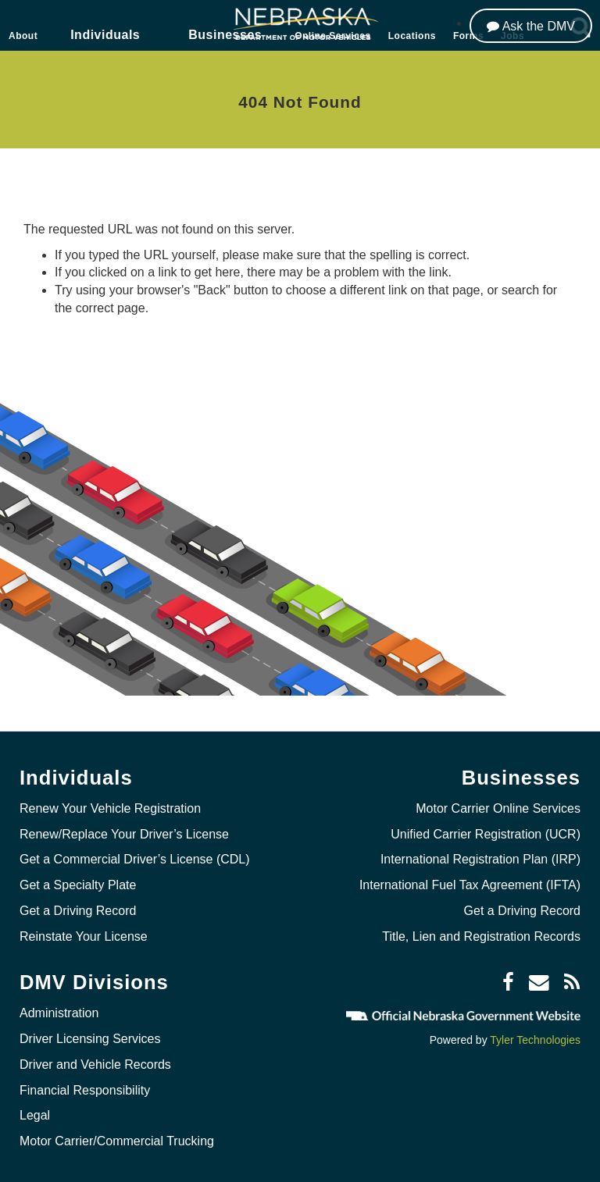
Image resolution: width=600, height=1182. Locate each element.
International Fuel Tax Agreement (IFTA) (469, 885)
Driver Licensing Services (90, 1038)
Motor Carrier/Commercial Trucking (117, 1141)
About (23, 35)
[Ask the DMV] (531, 26)
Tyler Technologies (535, 1040)
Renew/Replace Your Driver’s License (124, 834)
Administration (59, 1013)
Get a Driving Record (78, 910)
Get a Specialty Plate (78, 885)
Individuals (105, 34)
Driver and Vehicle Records (95, 1064)
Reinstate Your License (84, 936)
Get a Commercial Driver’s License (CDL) (135, 859)
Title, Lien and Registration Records (481, 936)
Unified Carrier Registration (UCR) (485, 834)
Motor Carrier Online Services (498, 808)
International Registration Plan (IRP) (480, 859)
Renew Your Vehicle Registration (110, 808)
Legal (35, 1115)
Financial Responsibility (85, 1090)
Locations (412, 35)
